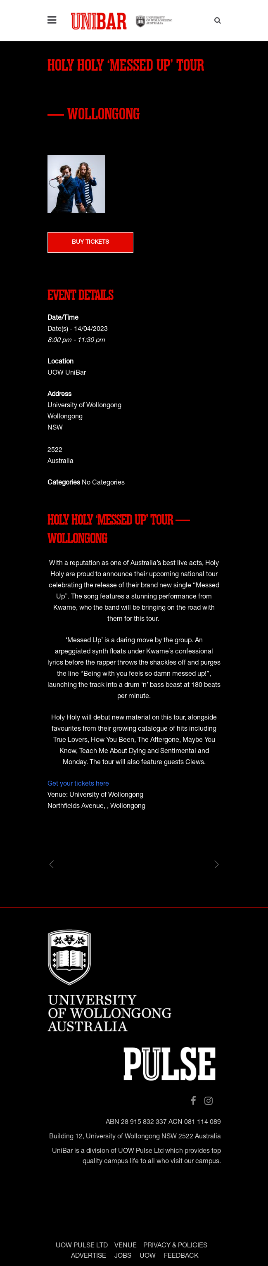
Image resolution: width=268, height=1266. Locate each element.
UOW (148, 1256)
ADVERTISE (88, 1256)
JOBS (122, 1256)
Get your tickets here (78, 784)
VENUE (125, 1245)
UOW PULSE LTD (82, 1245)
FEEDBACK (181, 1256)
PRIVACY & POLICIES (175, 1245)
